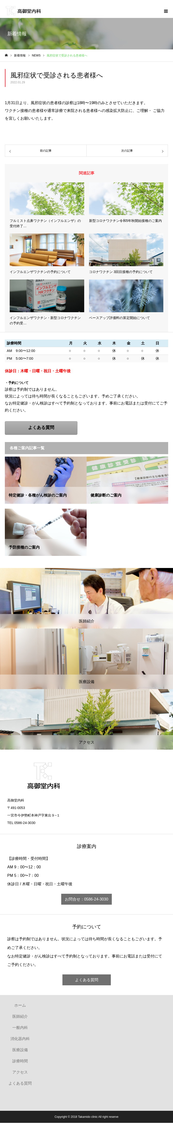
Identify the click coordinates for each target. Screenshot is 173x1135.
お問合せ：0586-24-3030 (86, 899)
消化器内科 (20, 1039)
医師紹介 (20, 1016)
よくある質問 (86, 980)
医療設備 (20, 1050)
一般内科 (20, 1028)
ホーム (20, 1005)
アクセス (20, 1072)
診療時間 (20, 1061)
